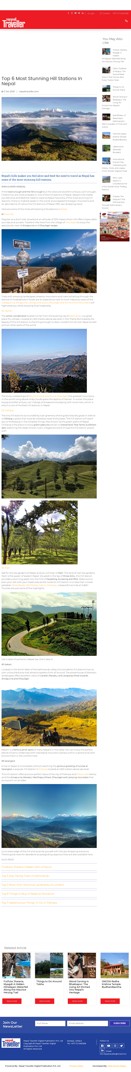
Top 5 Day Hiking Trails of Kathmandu (25, 875)
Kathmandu (75, 316)
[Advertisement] (49, 55)
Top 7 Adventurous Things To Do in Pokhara (29, 902)
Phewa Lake (82, 774)
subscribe (119, 1023)
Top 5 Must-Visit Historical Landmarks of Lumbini (33, 884)
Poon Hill (9, 214)
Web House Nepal (117, 1066)
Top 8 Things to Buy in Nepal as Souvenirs (28, 893)
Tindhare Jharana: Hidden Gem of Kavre (27, 867)
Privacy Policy (76, 1066)
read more (12, 1001)
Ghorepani (71, 222)
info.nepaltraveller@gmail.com (113, 1054)
